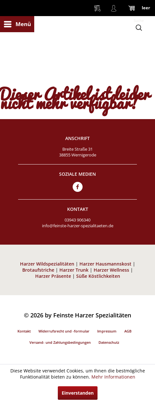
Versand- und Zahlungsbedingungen (60, 342)
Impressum (107, 331)
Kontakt (24, 331)
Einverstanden (78, 393)
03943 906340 (77, 220)
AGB (127, 331)
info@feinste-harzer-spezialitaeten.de (77, 226)
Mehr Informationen (113, 377)
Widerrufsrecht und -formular (63, 331)
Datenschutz (108, 342)
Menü (17, 23)
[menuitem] (17, 24)
